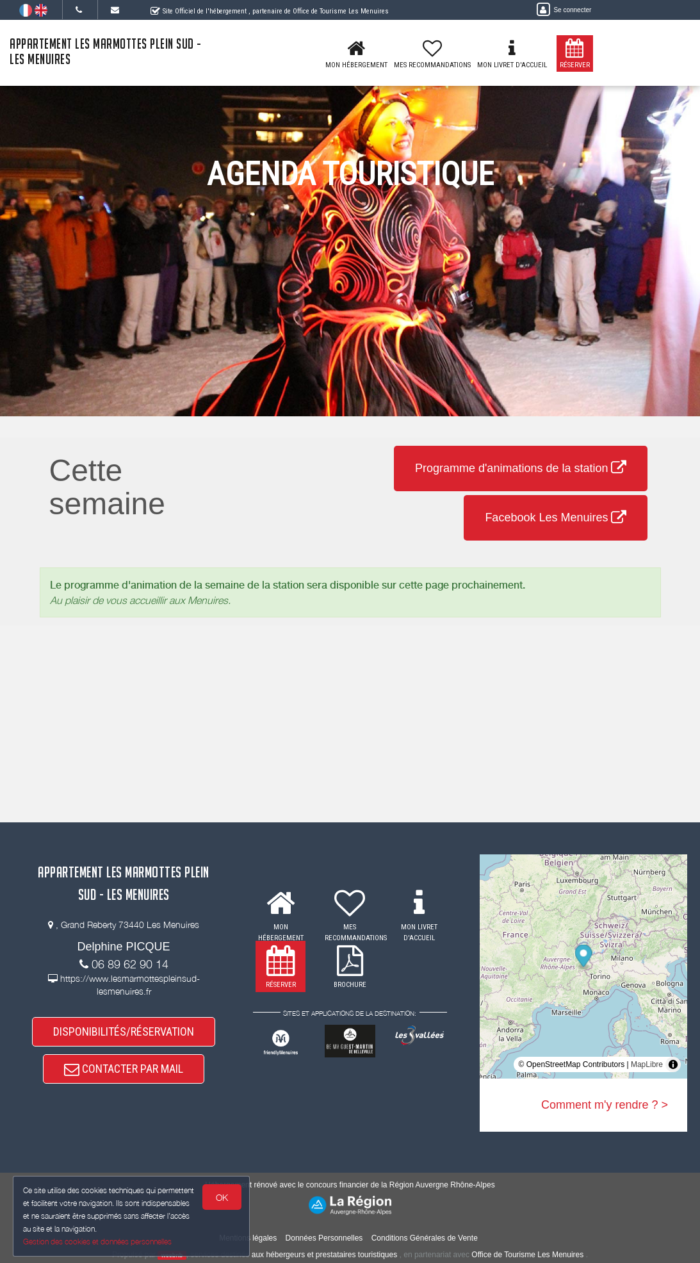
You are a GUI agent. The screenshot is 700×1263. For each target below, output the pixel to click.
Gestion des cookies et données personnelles (97, 1241)
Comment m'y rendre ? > (604, 1104)
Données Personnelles (324, 1238)
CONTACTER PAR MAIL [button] (123, 1068)
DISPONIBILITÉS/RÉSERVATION (123, 1031)
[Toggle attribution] (673, 1064)
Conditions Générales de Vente (424, 1238)
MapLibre (647, 1064)
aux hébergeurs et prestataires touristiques (324, 1254)
